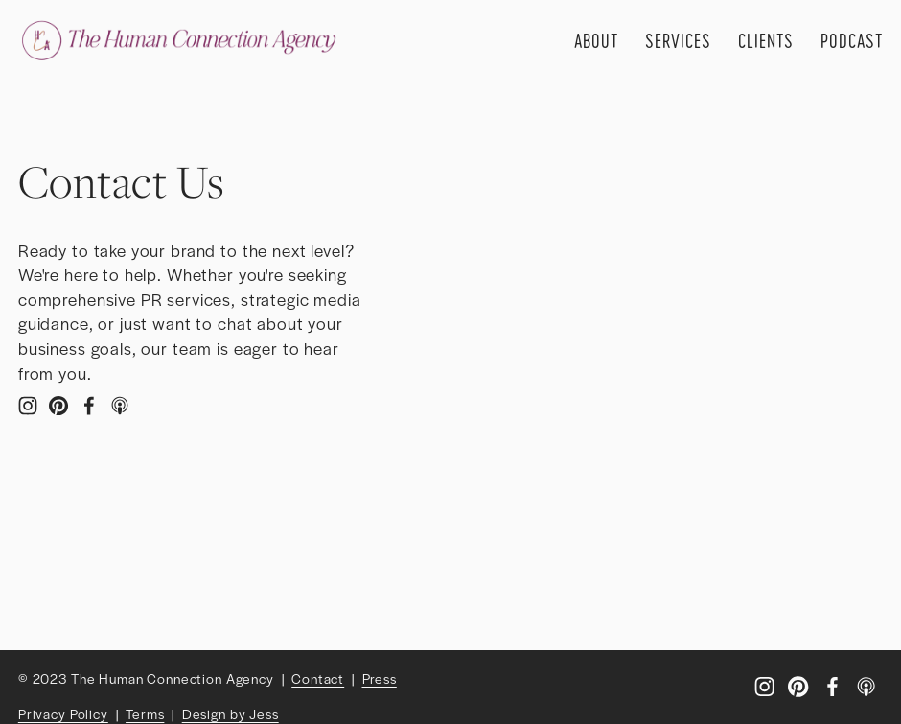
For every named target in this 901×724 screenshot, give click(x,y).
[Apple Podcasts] (119, 405)
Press (379, 678)
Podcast (851, 40)
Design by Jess (230, 713)
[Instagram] (27, 405)
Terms (145, 713)
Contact (317, 678)
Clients (766, 40)
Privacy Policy (63, 713)
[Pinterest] (58, 405)
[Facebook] (89, 405)
